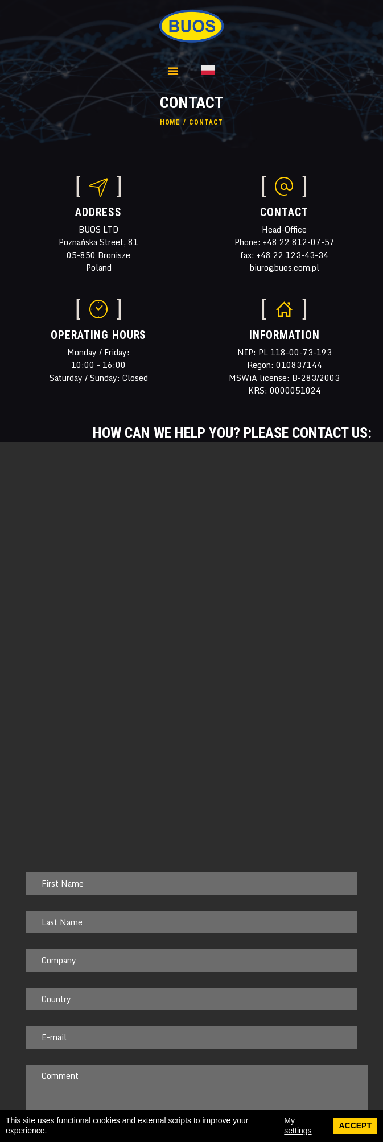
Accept (355, 1125)
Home (170, 122)
